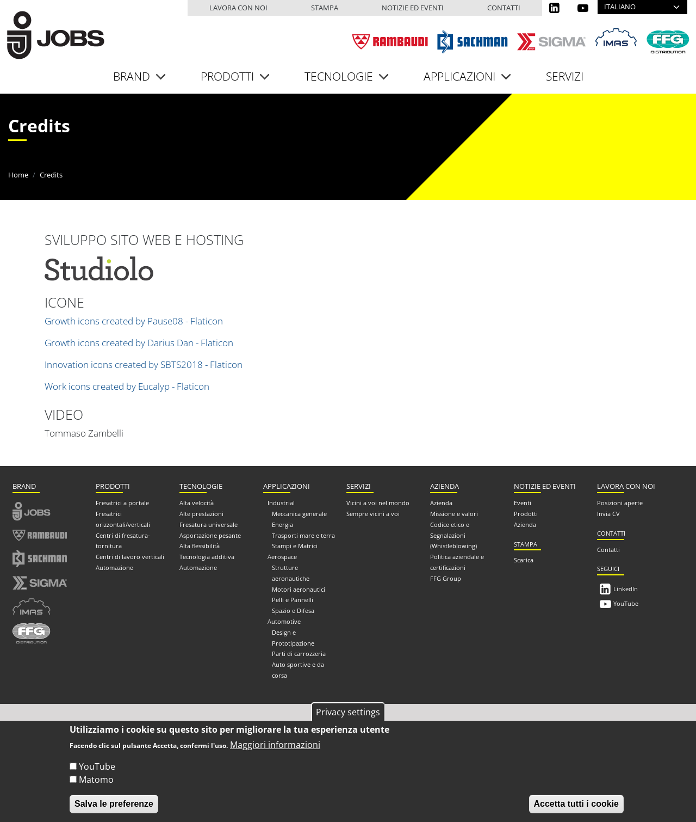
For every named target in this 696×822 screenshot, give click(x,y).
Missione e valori (454, 512)
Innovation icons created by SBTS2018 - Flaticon (144, 363)
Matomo (96, 780)
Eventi (522, 502)
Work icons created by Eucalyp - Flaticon (127, 384)
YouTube (625, 602)
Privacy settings (348, 712)
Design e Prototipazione (293, 636)
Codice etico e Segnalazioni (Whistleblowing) (453, 534)
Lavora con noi (238, 8)
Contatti (503, 8)
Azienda (441, 502)
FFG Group (445, 577)
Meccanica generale (299, 512)
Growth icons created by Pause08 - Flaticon (134, 319)
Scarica (523, 559)
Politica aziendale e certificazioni (457, 561)
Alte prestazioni (201, 512)
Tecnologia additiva (206, 555)
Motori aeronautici (298, 588)
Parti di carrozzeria (299, 652)
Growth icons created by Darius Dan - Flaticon (139, 341)
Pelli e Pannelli (292, 598)
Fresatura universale (208, 523)
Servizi (564, 74)
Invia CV (608, 512)
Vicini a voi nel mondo (377, 502)
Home (18, 173)
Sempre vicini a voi (373, 512)
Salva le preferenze (113, 803)
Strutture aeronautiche (290, 571)
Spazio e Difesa (293, 609)
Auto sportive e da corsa (298, 668)
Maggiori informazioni (275, 745)
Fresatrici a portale (122, 502)
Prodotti (526, 512)
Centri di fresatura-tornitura (123, 539)
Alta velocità (196, 502)
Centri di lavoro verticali (130, 555)
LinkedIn (625, 588)
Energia (282, 523)
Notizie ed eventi (413, 8)
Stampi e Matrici (295, 545)
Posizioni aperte (620, 502)
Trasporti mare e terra (303, 534)
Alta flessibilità (199, 545)
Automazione (114, 566)
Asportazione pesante (210, 534)
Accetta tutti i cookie (576, 803)
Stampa (324, 8)
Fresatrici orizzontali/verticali (123, 517)
